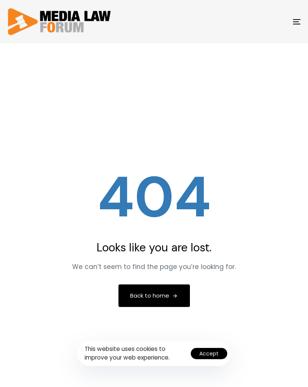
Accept (208, 353)
